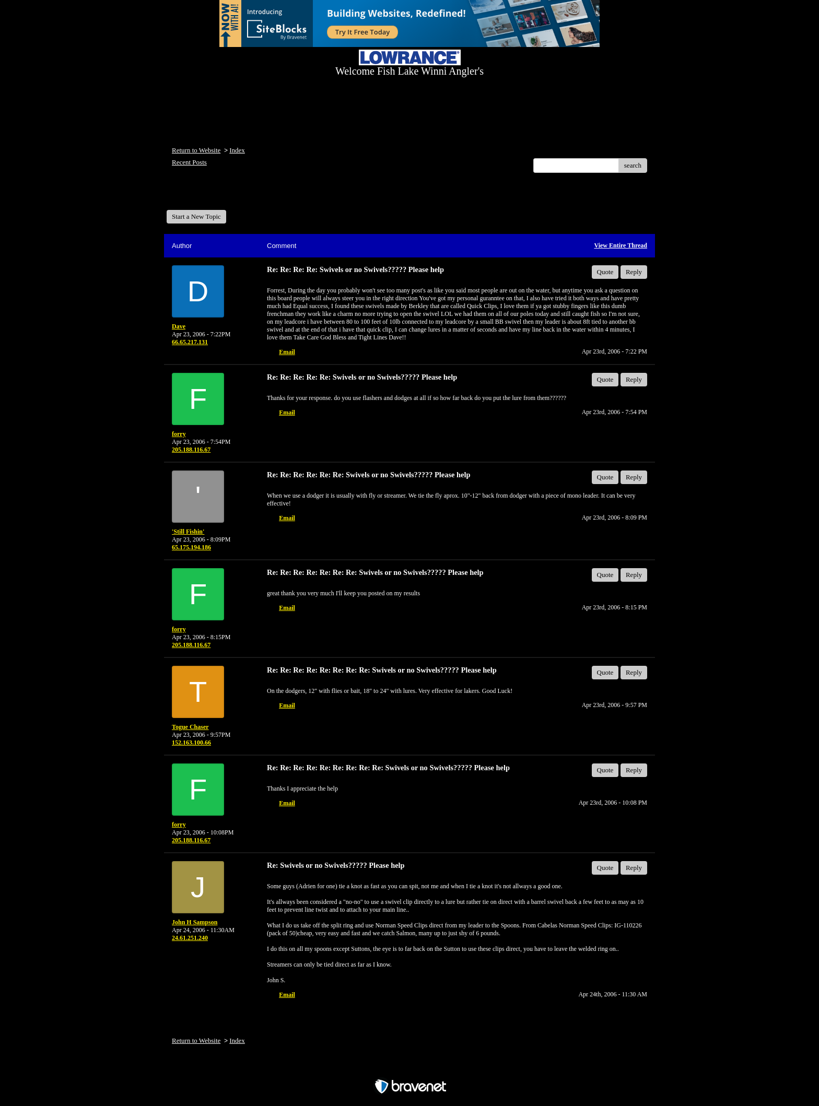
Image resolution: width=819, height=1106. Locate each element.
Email (287, 352)
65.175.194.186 (191, 547)
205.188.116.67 (191, 449)
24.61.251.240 (190, 938)
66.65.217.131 (190, 342)
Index (237, 150)
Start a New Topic (196, 216)
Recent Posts (189, 162)
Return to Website (196, 150)
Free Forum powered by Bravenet (409, 1068)
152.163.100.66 (191, 742)
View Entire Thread (620, 245)
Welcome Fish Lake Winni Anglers (223, 195)
